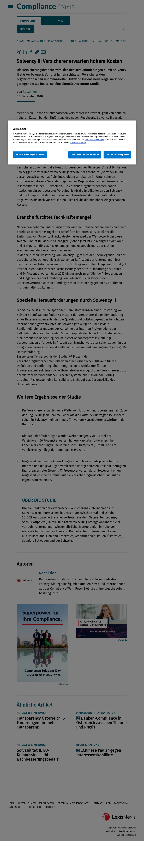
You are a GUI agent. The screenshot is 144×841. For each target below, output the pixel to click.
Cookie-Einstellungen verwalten (30, 155)
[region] (72, 142)
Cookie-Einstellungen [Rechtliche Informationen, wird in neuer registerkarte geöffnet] (94, 139)
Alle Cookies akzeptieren (117, 155)
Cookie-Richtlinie (78, 142)
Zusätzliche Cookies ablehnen (84, 155)
